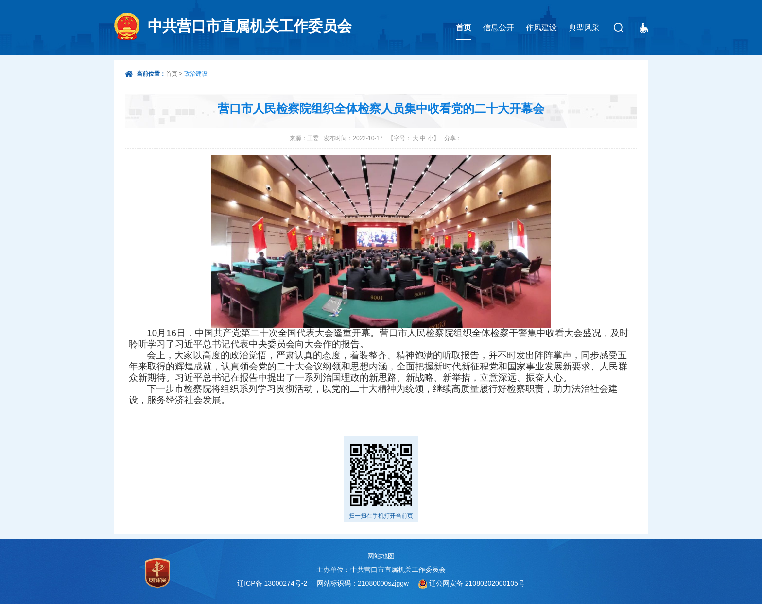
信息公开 (498, 27)
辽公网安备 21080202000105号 (477, 583)
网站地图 (381, 556)
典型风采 (584, 27)
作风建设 (541, 27)
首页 (463, 27)
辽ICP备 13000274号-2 (272, 583)
